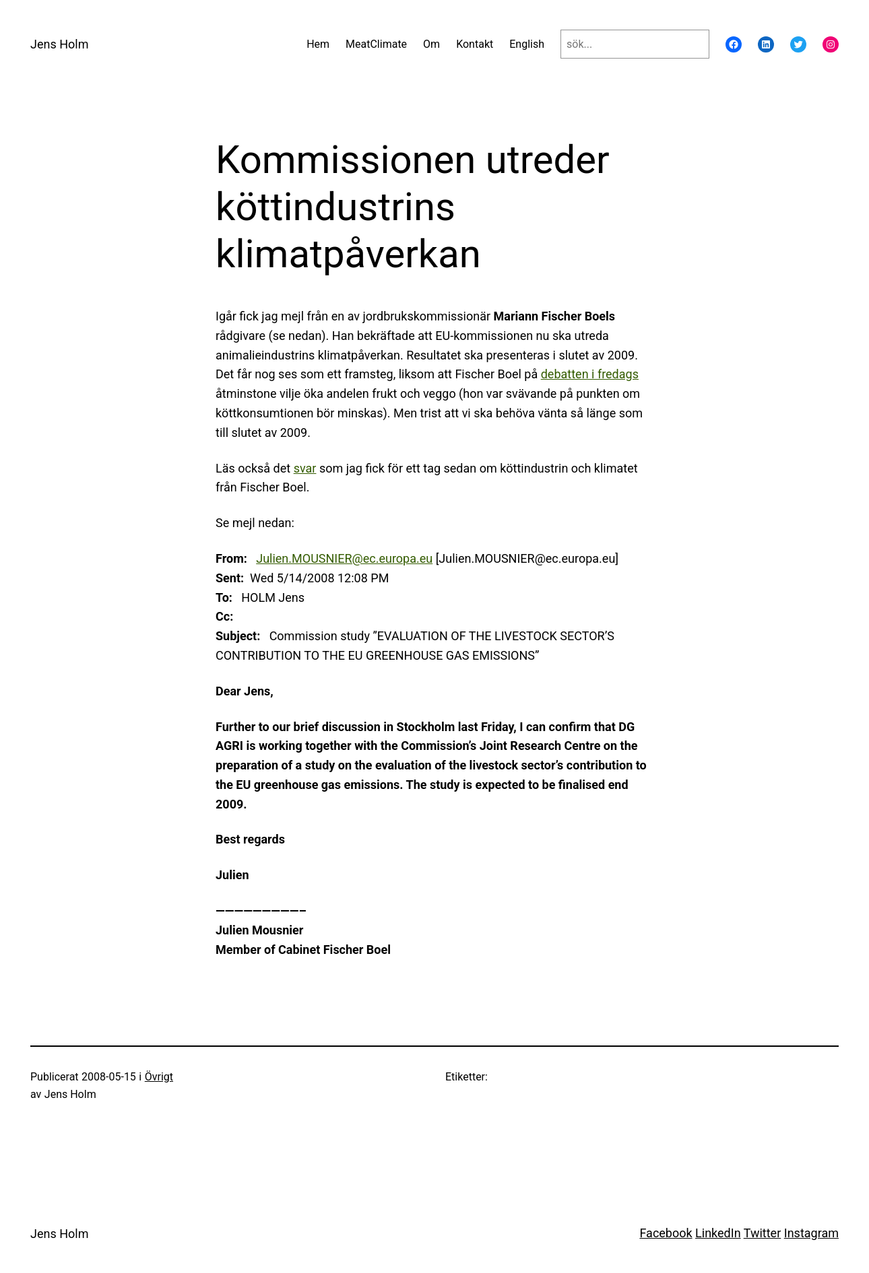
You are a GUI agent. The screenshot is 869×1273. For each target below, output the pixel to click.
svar (305, 468)
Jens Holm (59, 44)
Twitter (762, 1233)
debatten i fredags (590, 374)
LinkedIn (718, 1233)
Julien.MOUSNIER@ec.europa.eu (344, 558)
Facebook (665, 1233)
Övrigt (159, 1076)
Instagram (811, 1233)
